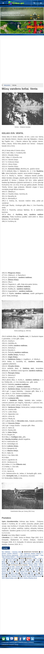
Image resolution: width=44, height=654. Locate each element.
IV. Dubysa (30, 560)
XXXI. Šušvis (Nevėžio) (27, 574)
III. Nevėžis (22, 560)
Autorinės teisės (22, 642)
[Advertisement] (22, 36)
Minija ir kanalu (33, 565)
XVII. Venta (26, 568)
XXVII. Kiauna (24, 573)
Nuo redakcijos (6, 552)
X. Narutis (37, 561)
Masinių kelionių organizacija (10, 555)
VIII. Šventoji (19, 561)
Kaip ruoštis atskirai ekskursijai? (29, 555)
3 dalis (4, 560)
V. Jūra (37, 560)
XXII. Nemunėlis (33, 569)
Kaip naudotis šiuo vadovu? (10, 558)
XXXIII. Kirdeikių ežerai (14, 576)
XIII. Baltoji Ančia (26, 563)
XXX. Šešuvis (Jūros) (13, 574)
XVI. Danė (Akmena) (14, 568)
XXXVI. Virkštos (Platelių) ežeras (28, 578)
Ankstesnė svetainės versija (10, 644)
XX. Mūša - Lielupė (14, 569)
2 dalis (40, 558)
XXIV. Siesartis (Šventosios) (24, 571)
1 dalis (35, 558)
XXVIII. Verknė (34, 573)
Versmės (7, 85)
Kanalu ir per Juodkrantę (23, 566)
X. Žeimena (29, 561)
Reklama (31, 642)
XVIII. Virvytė (34, 568)
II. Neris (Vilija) (12, 560)
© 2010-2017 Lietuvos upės (9, 642)
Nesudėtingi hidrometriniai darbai (26, 556)
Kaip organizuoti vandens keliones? (30, 553)
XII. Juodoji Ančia (13, 563)
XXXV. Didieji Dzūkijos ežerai (9, 578)
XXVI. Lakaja (14, 573)
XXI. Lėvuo (24, 569)
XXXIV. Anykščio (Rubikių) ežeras (32, 576)
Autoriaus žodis (16, 552)
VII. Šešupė (11, 561)
